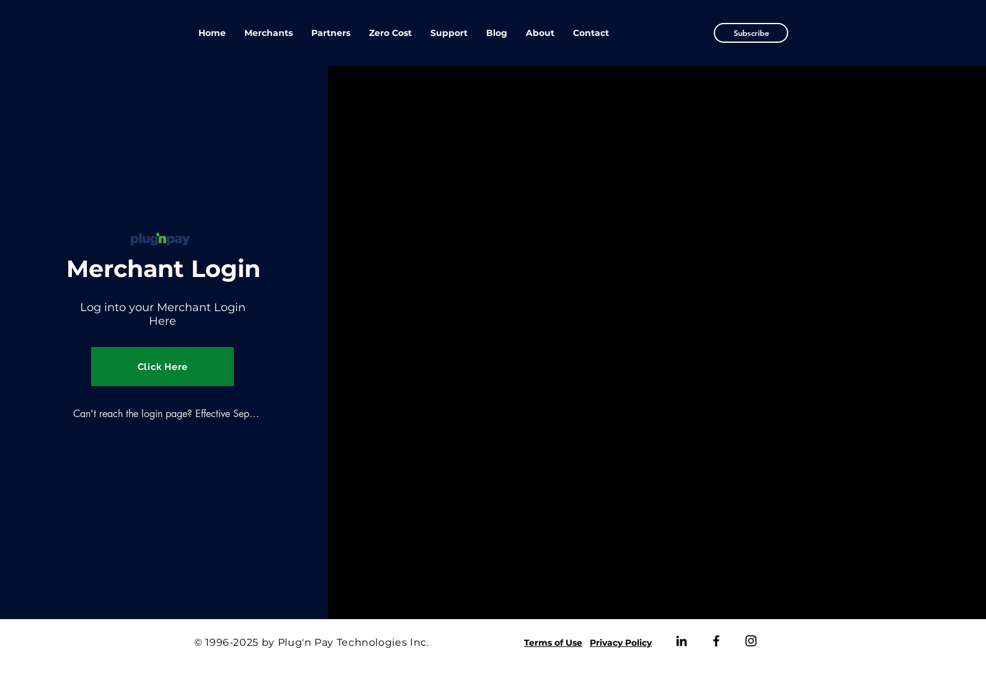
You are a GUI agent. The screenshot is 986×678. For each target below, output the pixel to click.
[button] (751, 33)
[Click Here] (162, 366)
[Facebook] (716, 640)
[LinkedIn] (681, 640)
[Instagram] (751, 640)
